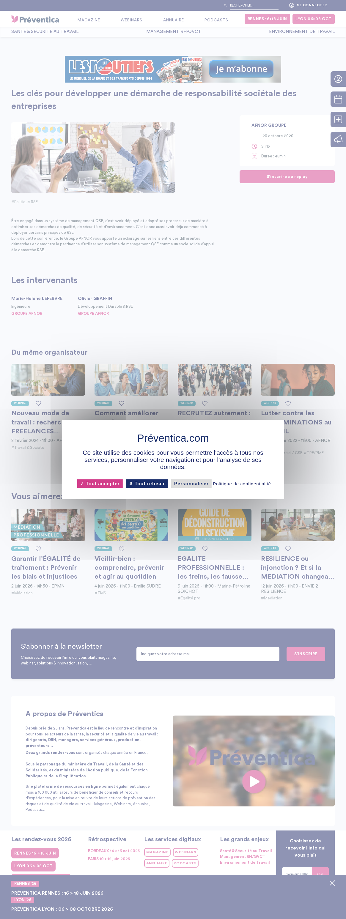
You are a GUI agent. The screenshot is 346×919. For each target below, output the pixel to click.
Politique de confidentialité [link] (242, 483)
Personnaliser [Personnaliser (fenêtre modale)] (191, 483)
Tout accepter (99, 483)
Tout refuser (147, 483)
